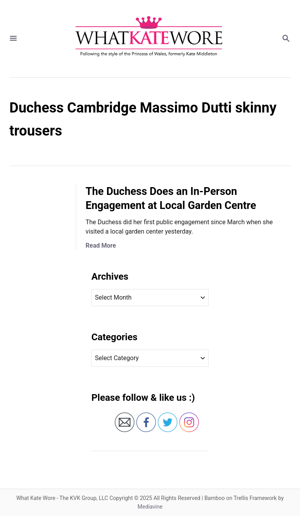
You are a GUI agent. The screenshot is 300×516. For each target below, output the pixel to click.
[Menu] (13, 39)
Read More (101, 245)
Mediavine (150, 507)
